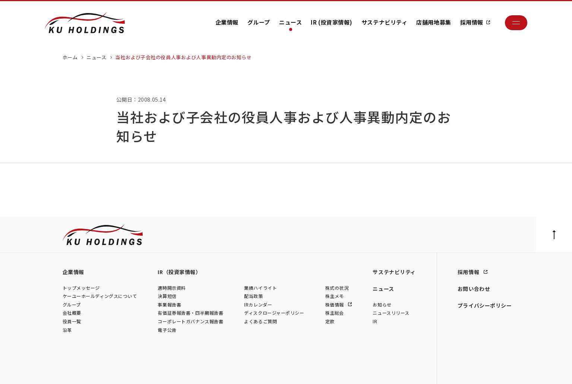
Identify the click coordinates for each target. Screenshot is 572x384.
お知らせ (382, 304)
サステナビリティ (384, 22)
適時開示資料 (172, 288)
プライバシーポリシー (485, 305)
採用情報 (471, 22)
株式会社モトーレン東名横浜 (189, 371)
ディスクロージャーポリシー (274, 313)
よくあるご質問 (260, 321)
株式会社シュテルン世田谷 (129, 371)
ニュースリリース (391, 313)
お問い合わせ (474, 288)
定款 (330, 321)
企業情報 (226, 22)
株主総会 (334, 313)
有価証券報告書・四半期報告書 (190, 313)
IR (375, 321)
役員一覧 (72, 321)
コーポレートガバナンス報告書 (190, 321)
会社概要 (72, 313)
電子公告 (167, 330)
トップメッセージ (81, 288)
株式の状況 (337, 288)
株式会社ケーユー (80, 371)
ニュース (290, 22)
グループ (258, 22)
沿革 (67, 330)
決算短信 (167, 296)
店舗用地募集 (433, 22)
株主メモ (334, 296)
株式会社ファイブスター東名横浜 (256, 371)
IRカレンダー (258, 304)
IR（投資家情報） (179, 272)
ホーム (70, 57)
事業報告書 (169, 304)
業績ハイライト (260, 288)
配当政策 (253, 296)
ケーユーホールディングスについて (100, 296)
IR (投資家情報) (332, 22)
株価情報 (335, 304)
